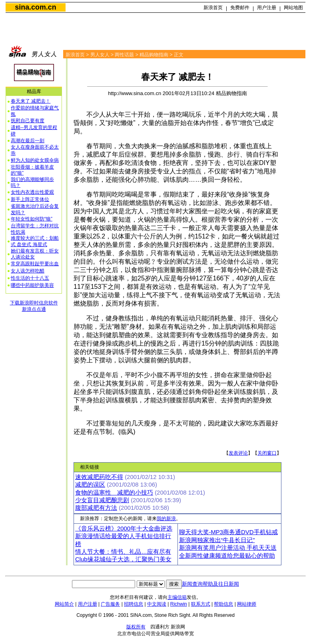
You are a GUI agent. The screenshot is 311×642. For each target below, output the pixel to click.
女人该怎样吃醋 (27, 271)
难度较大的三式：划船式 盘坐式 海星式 (35, 241)
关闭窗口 (267, 453)
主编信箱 (177, 597)
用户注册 (266, 7)
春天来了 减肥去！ (30, 101)
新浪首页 (213, 7)
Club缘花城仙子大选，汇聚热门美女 (123, 559)
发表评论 (238, 453)
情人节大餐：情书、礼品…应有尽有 (123, 552)
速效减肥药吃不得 (99, 477)
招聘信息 (133, 604)
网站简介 (64, 604)
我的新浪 (166, 518)
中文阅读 (156, 604)
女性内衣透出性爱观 (32, 192)
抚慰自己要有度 (27, 120)
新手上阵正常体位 (30, 199)
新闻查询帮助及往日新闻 (210, 584)
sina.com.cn (35, 7)
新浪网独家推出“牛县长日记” (217, 540)
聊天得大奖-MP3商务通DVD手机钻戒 (228, 532)
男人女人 (100, 55)
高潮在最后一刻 (27, 140)
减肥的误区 (90, 484)
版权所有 (136, 627)
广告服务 (110, 604)
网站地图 (293, 7)
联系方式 (200, 604)
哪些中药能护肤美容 (32, 285)
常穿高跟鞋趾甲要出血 (35, 263)
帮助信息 (223, 604)
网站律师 (246, 604)
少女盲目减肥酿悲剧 (102, 500)
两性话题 (124, 55)
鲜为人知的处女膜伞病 (35, 160)
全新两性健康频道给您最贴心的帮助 (227, 556)
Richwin (178, 604)
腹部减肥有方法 (96, 508)
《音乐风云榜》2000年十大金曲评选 (123, 528)
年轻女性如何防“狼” (31, 219)
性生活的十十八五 (30, 278)
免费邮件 (239, 7)
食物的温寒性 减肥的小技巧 (114, 492)
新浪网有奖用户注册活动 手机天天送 (228, 548)
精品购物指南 (154, 55)
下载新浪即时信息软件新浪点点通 (34, 306)
